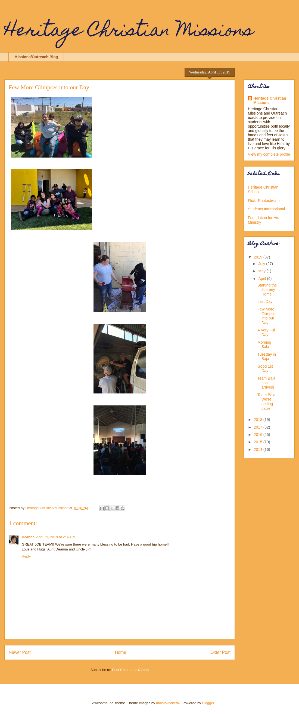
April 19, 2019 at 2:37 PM (56, 537)
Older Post (220, 652)
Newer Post (20, 652)
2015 (258, 442)
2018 (258, 419)
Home (120, 652)
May (262, 271)
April (262, 278)
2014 (258, 449)
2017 (258, 427)
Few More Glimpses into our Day (267, 316)
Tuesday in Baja (266, 356)
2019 (258, 257)
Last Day (264, 301)
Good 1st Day (265, 368)
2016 (258, 434)
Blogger (208, 703)
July (262, 263)
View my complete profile (269, 154)
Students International (266, 209)
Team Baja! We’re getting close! (266, 402)
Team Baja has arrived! (266, 383)
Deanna (28, 537)
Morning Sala (264, 344)
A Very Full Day (266, 332)
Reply (26, 556)
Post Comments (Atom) (130, 670)
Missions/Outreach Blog (36, 57)
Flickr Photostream (264, 200)
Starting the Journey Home (267, 290)
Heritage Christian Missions (128, 31)
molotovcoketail (168, 703)
